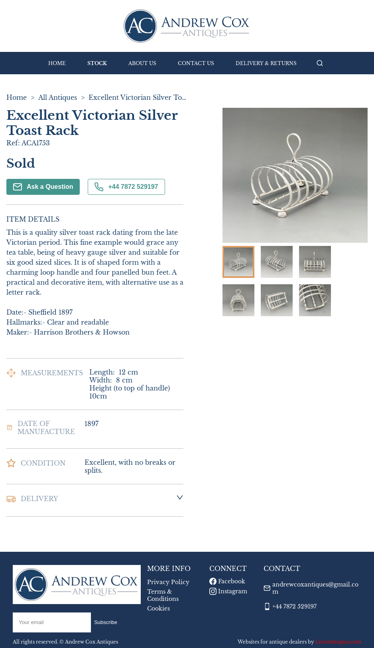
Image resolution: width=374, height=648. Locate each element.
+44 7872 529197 (126, 186)
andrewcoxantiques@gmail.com (315, 588)
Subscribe (105, 622)
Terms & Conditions (163, 595)
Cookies (158, 608)
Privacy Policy (168, 582)
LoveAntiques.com (338, 642)
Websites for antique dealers (272, 642)
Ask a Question (43, 186)
